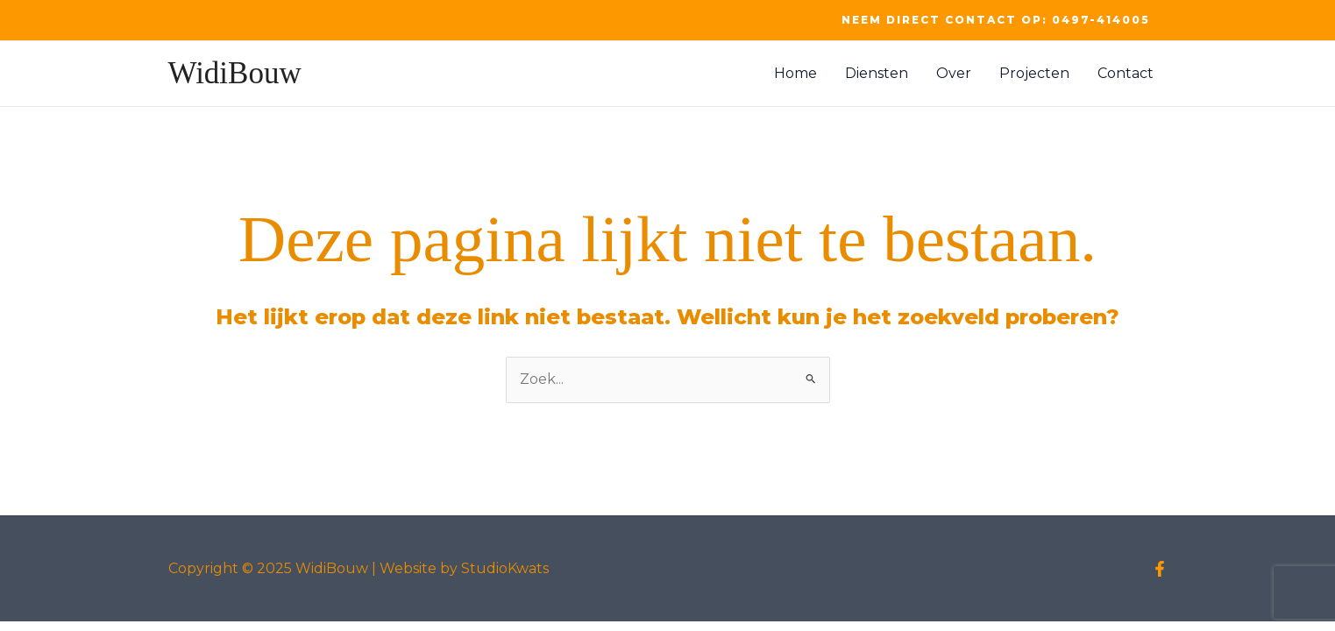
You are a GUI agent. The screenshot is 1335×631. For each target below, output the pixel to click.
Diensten (876, 73)
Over (953, 73)
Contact (1125, 73)
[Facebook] (1160, 569)
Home (795, 73)
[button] (996, 20)
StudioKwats (505, 568)
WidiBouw (235, 73)
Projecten (1034, 73)
